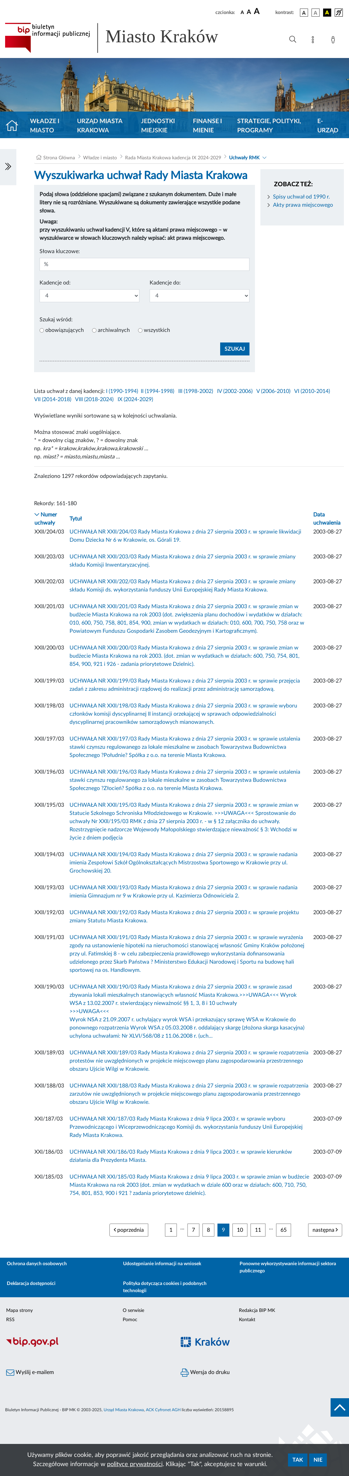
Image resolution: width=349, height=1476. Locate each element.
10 (240, 1230)
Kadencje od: (55, 283)
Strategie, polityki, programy (269, 126)
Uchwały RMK (244, 158)
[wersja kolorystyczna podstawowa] (304, 13)
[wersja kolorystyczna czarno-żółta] (327, 13)
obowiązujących (64, 330)
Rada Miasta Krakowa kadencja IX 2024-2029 (173, 158)
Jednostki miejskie (158, 126)
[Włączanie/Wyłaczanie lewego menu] (8, 167)
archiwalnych (114, 330)
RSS (10, 1319)
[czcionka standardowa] (242, 12)
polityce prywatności (135, 1464)
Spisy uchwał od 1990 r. (301, 197)
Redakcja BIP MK (257, 1310)
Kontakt (247, 1319)
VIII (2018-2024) (94, 399)
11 (258, 1230)
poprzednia (129, 1230)
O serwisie (133, 1310)
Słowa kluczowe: (60, 251)
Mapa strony (19, 1310)
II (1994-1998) (157, 391)
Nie (318, 1460)
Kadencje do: (165, 283)
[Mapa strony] (314, 41)
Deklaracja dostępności (31, 1283)
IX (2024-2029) (135, 399)
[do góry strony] (340, 1407)
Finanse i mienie (207, 126)
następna (325, 1230)
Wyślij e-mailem (30, 1373)
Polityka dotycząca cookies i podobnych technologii (165, 1287)
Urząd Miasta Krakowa (99, 126)
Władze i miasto (44, 126)
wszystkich (157, 330)
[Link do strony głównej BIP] (121, 38)
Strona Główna (59, 158)
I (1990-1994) (122, 391)
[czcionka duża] (263, 11)
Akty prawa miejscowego (303, 205)
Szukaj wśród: (56, 319)
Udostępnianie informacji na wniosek (162, 1263)
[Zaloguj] (334, 41)
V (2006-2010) (273, 391)
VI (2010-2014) (312, 391)
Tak (297, 1460)
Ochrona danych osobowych (37, 1263)
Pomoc (130, 1319)
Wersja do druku (205, 1373)
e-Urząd (327, 126)
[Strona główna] (15, 126)
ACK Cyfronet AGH (163, 1410)
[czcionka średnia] (249, 12)
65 (283, 1230)
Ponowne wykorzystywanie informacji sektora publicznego (288, 1267)
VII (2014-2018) (52, 399)
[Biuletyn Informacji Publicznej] (87, 1345)
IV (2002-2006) (235, 391)
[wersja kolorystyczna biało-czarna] (315, 13)
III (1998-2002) (195, 391)
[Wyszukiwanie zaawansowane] (292, 39)
